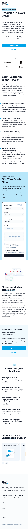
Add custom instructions (12, 250)
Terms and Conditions (7, 515)
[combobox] (14, 208)
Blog (15, 500)
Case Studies (17, 497)
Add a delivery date (11, 244)
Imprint (3, 510)
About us (4, 497)
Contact (16, 502)
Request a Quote (14, 348)
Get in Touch (14, 352)
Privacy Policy (5, 512)
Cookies (4, 517)
